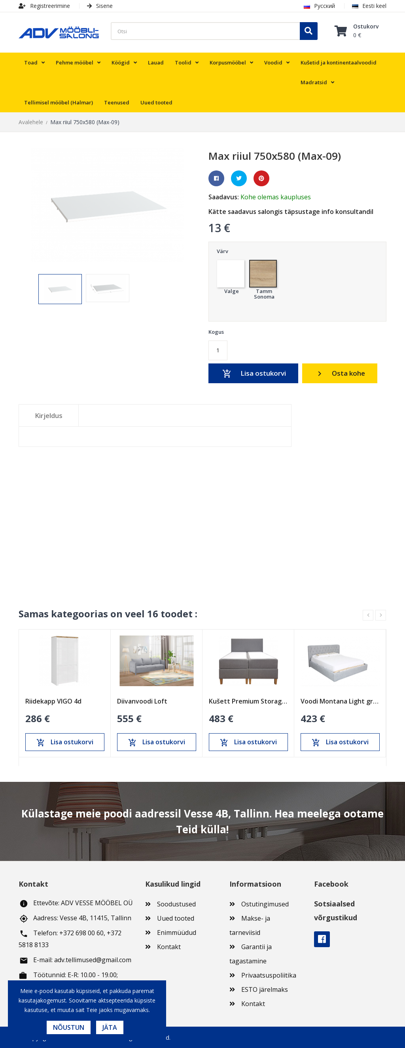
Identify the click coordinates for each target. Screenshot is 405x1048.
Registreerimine (44, 5)
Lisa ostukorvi (253, 374)
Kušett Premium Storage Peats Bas (248, 701)
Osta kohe (340, 373)
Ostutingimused (265, 904)
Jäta (109, 1027)
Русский (319, 5)
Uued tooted (175, 918)
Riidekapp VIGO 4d (53, 701)
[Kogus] (217, 350)
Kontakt (169, 946)
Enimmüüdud (176, 932)
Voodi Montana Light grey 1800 (340, 701)
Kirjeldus (48, 415)
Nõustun (68, 1027)
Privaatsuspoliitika (268, 975)
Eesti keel (369, 5)
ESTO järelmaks (264, 989)
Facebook (322, 939)
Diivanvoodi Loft (142, 701)
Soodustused (176, 904)
